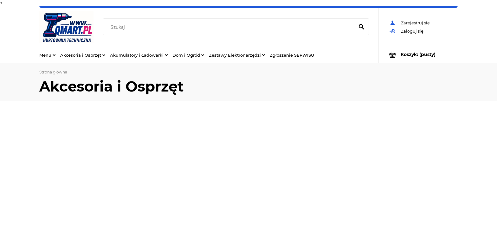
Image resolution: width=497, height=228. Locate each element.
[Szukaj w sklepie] (230, 27)
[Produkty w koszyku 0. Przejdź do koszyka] (418, 54)
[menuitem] (47, 55)
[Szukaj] (361, 27)
